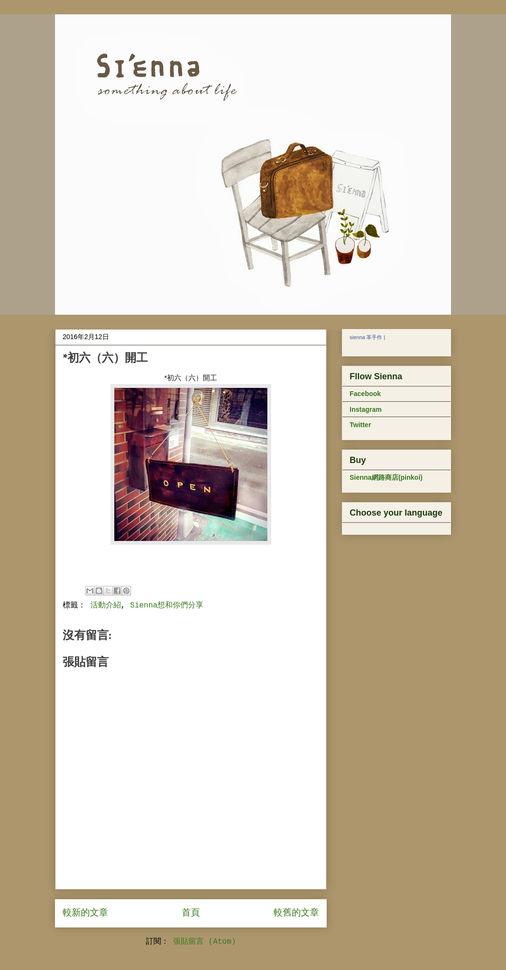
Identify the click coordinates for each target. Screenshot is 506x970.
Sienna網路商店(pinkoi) (386, 477)
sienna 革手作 (366, 337)
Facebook (365, 393)
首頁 (191, 913)
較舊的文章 (296, 913)
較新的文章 (85, 913)
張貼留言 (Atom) (204, 941)
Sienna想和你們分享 (167, 605)
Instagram (366, 409)
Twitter (360, 425)
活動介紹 (105, 605)
